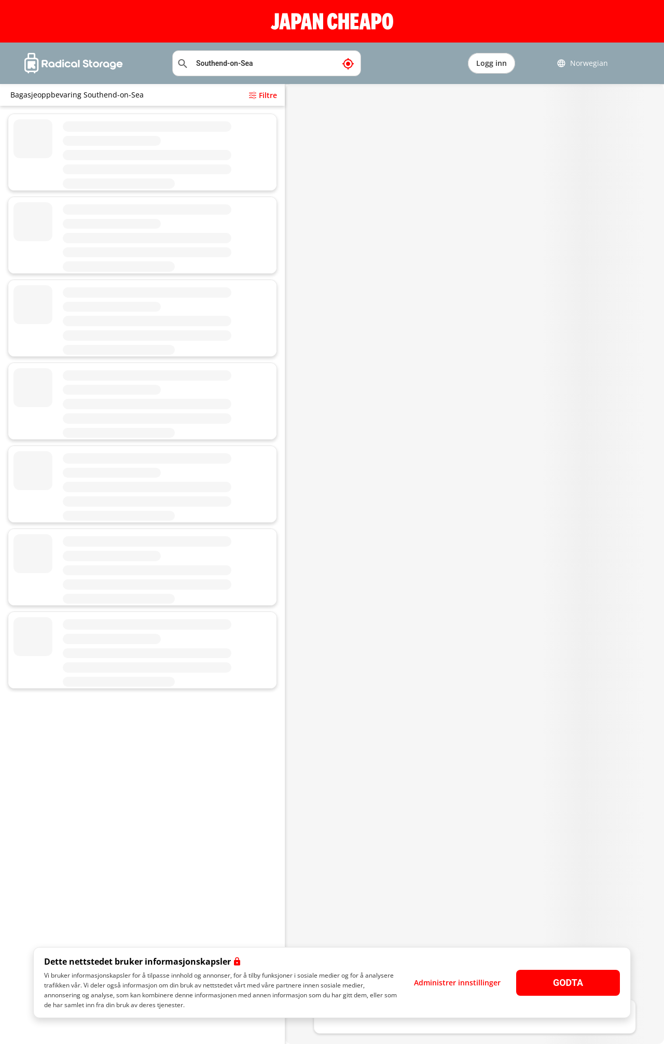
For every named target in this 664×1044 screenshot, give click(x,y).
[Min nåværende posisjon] (348, 63)
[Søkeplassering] (266, 63)
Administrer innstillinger (457, 982)
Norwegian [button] (582, 63)
